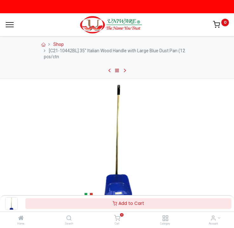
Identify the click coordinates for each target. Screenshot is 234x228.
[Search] (69, 218)
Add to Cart (128, 203)
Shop (58, 44)
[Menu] (9, 24)
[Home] (21, 218)
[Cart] (117, 218)
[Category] (165, 218)
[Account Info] (213, 218)
